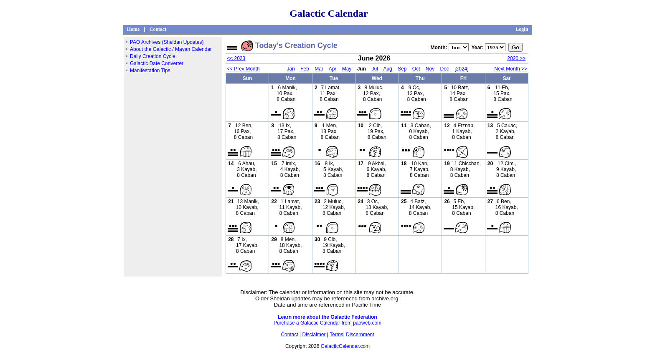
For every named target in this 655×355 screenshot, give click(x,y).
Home (133, 29)
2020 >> (516, 58)
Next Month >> (510, 69)
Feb (304, 69)
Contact (158, 29)
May (347, 69)
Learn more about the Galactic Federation (327, 317)
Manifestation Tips (150, 70)
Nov (430, 69)
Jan (291, 69)
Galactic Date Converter (156, 63)
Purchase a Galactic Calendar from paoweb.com (327, 323)
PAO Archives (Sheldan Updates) (167, 42)
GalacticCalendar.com (345, 346)
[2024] (461, 69)
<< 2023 (236, 58)
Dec (444, 69)
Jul (374, 69)
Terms (336, 334)
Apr (333, 69)
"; (459, 47)
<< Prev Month (243, 69)
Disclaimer (314, 334)
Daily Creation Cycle (152, 56)
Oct (416, 69)
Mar (319, 69)
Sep (402, 69)
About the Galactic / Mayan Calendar (171, 49)
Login (521, 29)
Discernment (360, 334)
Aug (387, 69)
